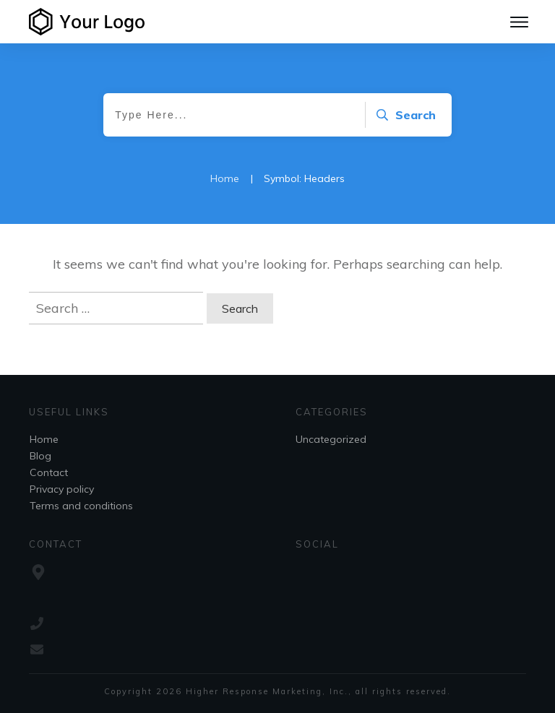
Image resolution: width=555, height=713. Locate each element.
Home (44, 439)
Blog (40, 455)
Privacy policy (62, 489)
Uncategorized (331, 439)
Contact (49, 472)
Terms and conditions (81, 505)
